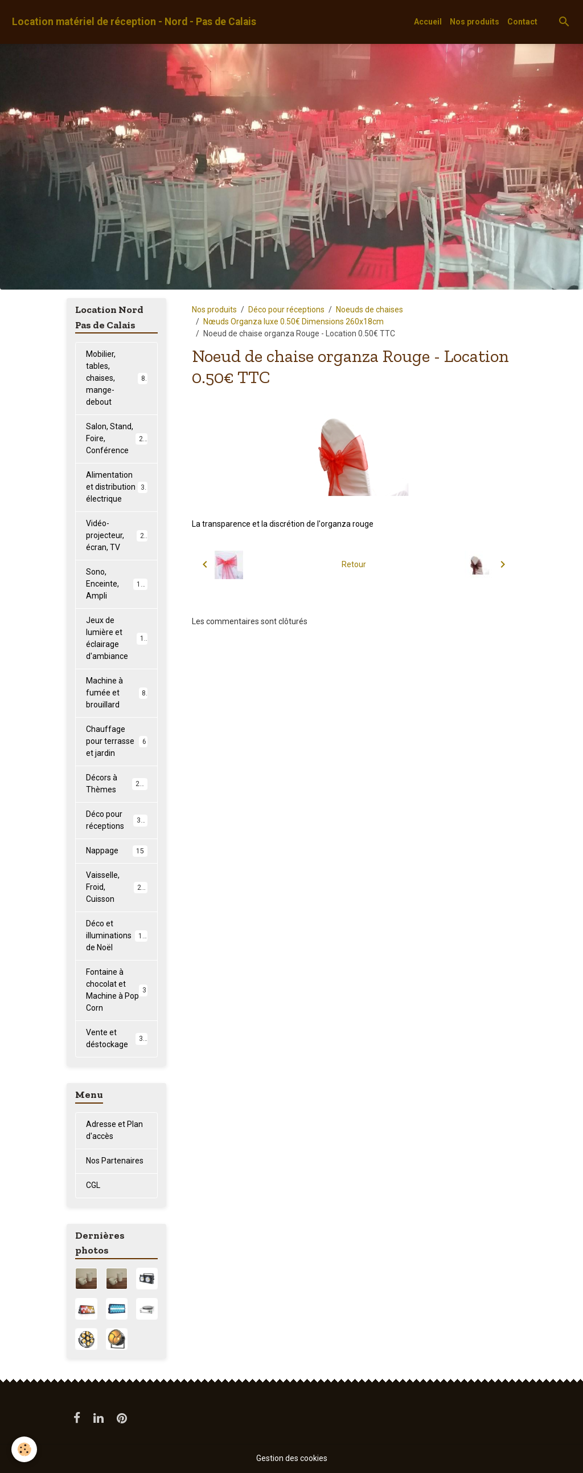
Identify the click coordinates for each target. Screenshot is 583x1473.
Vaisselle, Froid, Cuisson (117, 887)
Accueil (428, 21)
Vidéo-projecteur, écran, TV (117, 535)
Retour (354, 564)
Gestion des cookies (291, 1458)
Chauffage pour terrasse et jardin (116, 741)
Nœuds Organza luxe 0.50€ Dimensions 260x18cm (293, 321)
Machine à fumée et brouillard (116, 692)
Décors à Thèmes (116, 783)
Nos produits (474, 21)
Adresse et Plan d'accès (114, 1130)
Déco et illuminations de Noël (118, 935)
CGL (93, 1185)
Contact (522, 21)
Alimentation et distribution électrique (117, 486)
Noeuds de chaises (369, 309)
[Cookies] (24, 1449)
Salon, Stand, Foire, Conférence (118, 438)
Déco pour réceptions (286, 309)
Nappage (116, 851)
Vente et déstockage (116, 1038)
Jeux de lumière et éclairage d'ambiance (119, 638)
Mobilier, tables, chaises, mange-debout (117, 377)
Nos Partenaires (114, 1160)
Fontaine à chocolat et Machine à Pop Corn (116, 989)
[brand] (134, 22)
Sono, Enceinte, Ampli (117, 583)
